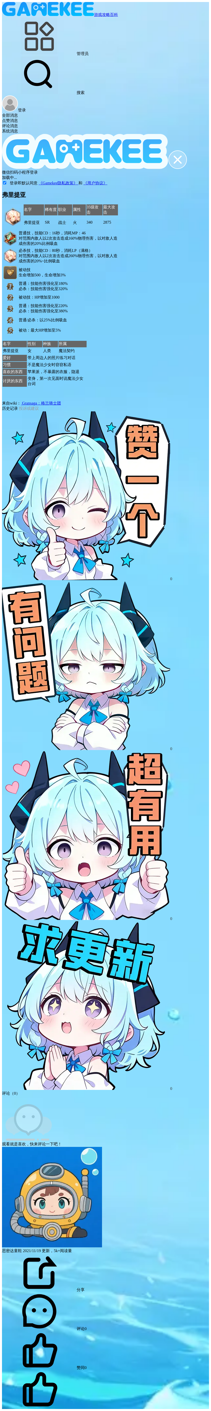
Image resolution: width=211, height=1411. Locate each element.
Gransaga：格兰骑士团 (41, 403)
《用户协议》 (95, 183)
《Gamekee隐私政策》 (58, 183)
